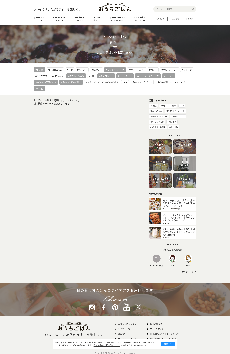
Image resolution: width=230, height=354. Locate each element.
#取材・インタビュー (142, 82)
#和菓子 (153, 70)
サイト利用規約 (157, 329)
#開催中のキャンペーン (175, 111)
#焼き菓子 (96, 70)
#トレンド (168, 76)
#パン (70, 70)
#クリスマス (41, 76)
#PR (125, 82)
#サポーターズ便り (168, 106)
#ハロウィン (57, 76)
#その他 (39, 88)
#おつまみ (173, 127)
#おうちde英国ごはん (45, 82)
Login (190, 19)
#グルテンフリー (169, 70)
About (160, 19)
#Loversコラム (55, 70)
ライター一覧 (187, 272)
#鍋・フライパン (157, 122)
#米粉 (91, 76)
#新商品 (153, 106)
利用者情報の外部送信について (99, 345)
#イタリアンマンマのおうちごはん (102, 82)
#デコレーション (76, 76)
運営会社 (122, 334)
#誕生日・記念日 (137, 70)
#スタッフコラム (178, 116)
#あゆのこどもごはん (71, 82)
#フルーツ (187, 70)
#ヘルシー (82, 70)
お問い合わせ (156, 323)
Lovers (175, 19)
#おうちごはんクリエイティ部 (170, 82)
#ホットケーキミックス (148, 76)
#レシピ (39, 70)
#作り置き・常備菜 (157, 127)
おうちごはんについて (128, 323)
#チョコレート (106, 76)
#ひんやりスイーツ (115, 70)
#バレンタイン (125, 76)
